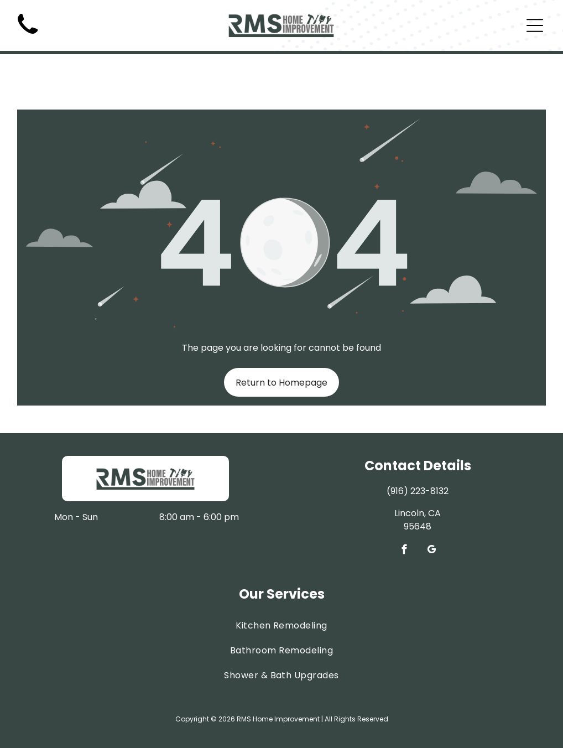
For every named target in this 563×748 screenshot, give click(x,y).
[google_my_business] (431, 523)
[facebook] (404, 523)
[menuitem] (282, 597)
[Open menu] (534, 25)
